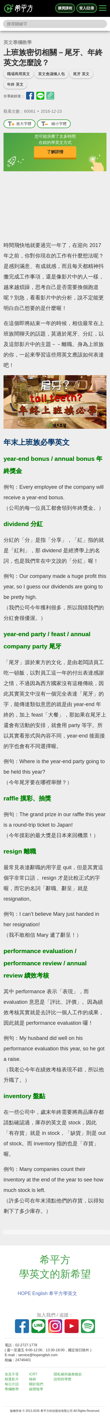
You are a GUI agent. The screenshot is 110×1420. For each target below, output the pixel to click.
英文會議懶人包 (51, 74)
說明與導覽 (62, 1379)
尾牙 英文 (81, 74)
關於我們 (36, 1384)
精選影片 (12, 1379)
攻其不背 (12, 1374)
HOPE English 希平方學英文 (47, 1293)
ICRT (33, 1374)
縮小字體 (54, 123)
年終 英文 (15, 84)
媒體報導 (36, 1389)
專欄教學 (12, 1389)
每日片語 (12, 1384)
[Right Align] (103, 8)
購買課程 (65, 8)
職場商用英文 (18, 74)
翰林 (32, 1379)
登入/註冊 (86, 8)
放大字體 (19, 123)
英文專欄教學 (18, 42)
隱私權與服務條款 (68, 1374)
